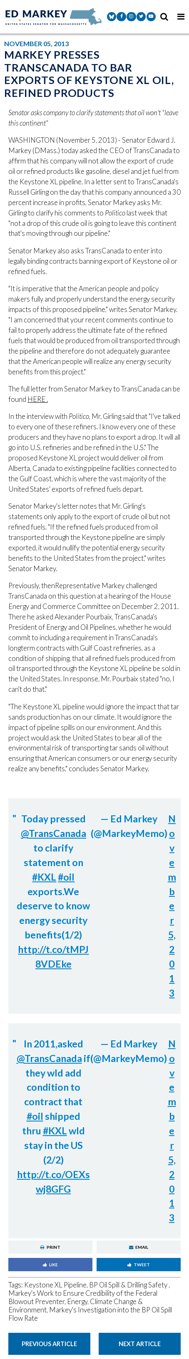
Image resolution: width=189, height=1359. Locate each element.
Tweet (138, 1264)
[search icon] (164, 16)
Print (50, 1247)
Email (138, 1247)
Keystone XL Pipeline (55, 1285)
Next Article (140, 1343)
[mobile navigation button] (180, 16)
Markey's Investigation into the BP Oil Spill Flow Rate (90, 1314)
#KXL (44, 877)
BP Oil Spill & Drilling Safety (129, 1285)
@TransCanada (53, 833)
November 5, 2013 (172, 906)
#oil (66, 877)
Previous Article (49, 1343)
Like (50, 1264)
